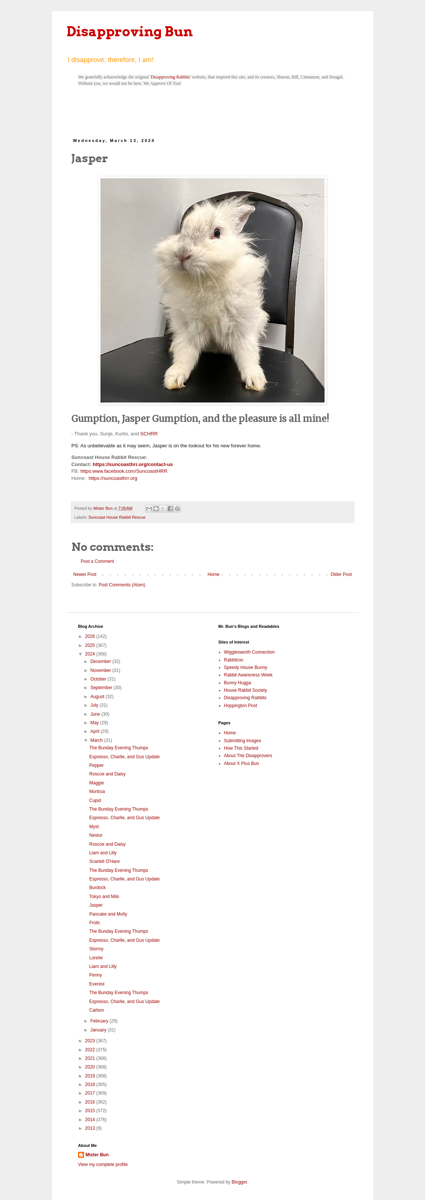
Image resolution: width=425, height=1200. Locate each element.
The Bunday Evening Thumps (118, 747)
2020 (90, 1067)
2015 (90, 1110)
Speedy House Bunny (245, 667)
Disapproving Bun (130, 31)
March (97, 740)
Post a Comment (97, 561)
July (95, 705)
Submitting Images (242, 740)
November (101, 670)
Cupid (95, 800)
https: (86, 471)
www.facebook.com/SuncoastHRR (129, 471)
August (98, 696)
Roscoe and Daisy (107, 774)
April (95, 731)
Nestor (95, 835)
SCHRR (149, 433)
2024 (90, 654)
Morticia (97, 791)
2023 (90, 1040)
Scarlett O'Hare (104, 861)
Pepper (96, 765)
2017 (90, 1093)
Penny (95, 975)
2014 (90, 1119)
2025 (90, 645)
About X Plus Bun (241, 763)
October (99, 679)
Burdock (97, 887)
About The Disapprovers (248, 755)
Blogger (239, 1182)
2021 (90, 1058)
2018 (90, 1084)
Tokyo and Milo (104, 896)
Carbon (96, 1010)
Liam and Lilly (103, 852)
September (102, 687)
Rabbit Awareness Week (248, 675)
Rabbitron (233, 660)
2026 (90, 636)
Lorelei (96, 957)
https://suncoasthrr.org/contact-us (133, 464)
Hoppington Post (240, 705)
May (95, 722)
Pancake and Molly (108, 914)
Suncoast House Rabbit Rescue (117, 517)
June (95, 714)
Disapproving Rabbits (170, 77)
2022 (90, 1049)
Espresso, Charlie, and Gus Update (124, 756)
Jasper (96, 905)
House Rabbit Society (245, 690)
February (99, 1021)
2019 (90, 1076)
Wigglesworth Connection (249, 652)
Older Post (341, 574)
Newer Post (84, 574)
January (99, 1030)
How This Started (241, 748)
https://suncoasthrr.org (113, 478)
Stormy (96, 948)
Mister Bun (97, 1154)
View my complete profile (103, 1164)
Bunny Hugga (237, 682)
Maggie (96, 783)
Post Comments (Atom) (122, 584)
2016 (90, 1102)
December (101, 661)
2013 (90, 1128)
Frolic (94, 922)
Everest (97, 984)
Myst (94, 826)
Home (214, 574)
